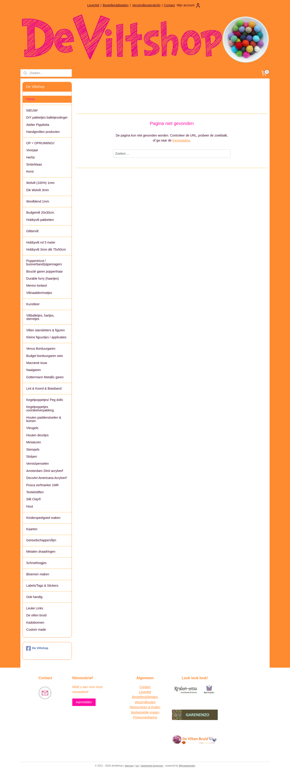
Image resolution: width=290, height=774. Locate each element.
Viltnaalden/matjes (39, 293)
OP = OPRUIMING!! (40, 143)
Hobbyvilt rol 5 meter (40, 242)
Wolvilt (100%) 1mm (40, 183)
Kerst (30, 171)
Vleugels (32, 428)
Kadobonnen (35, 622)
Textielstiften (35, 492)
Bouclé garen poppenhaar (44, 271)
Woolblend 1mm (37, 201)
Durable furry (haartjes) (42, 278)
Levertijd (93, 5)
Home (30, 99)
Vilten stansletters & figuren (45, 330)
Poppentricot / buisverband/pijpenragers (44, 262)
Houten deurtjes (37, 435)
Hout (29, 506)
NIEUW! (32, 110)
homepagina (181, 140)
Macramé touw (36, 363)
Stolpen (31, 456)
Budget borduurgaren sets (44, 356)
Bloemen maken (37, 574)
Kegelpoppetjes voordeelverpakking (40, 408)
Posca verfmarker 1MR (42, 485)
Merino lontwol (36, 285)
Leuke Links (34, 608)
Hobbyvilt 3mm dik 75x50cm (46, 249)
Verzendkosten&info (146, 5)
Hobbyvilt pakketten (40, 220)
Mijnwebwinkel (187, 765)
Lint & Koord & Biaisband (44, 388)
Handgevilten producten (43, 132)
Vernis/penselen (37, 463)
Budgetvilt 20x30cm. (40, 212)
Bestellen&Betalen (115, 5)
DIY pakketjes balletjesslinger (47, 117)
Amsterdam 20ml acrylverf (44, 471)
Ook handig (34, 597)
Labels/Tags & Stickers (42, 585)
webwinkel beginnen (152, 765)
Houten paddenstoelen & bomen (43, 419)
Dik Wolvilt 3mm (37, 190)
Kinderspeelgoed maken (43, 518)
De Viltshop (37, 648)
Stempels (32, 449)
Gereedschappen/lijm (41, 540)
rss (137, 765)
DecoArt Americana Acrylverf (46, 478)
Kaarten (31, 529)
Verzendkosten (145, 702)
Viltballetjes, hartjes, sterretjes (40, 317)
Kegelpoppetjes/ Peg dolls (44, 400)
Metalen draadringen (40, 551)
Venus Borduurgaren (40, 348)
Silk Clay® (33, 499)
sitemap (129, 765)
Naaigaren (33, 370)
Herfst (30, 157)
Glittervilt (32, 231)
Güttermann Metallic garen (45, 377)
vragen (154, 712)
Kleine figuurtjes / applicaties (46, 337)
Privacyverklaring (145, 717)
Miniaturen (33, 442)
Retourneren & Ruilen (145, 707)
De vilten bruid (36, 615)
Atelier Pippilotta (37, 125)
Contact (169, 5)
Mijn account (189, 5)
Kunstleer (33, 304)
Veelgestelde (140, 712)
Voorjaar (32, 150)
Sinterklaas (34, 164)
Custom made (36, 629)
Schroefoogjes (36, 563)
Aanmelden (84, 702)
